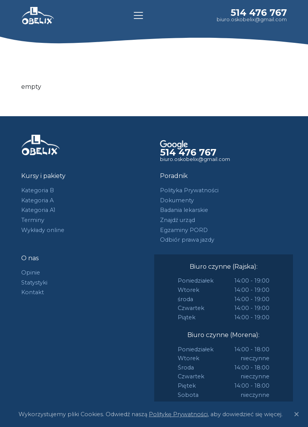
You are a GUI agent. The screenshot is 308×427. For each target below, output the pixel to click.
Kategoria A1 (38, 210)
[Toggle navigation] (138, 15)
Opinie (30, 272)
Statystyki (34, 282)
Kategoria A (37, 200)
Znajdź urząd (177, 220)
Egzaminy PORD (184, 230)
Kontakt (32, 292)
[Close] (296, 414)
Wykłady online (42, 230)
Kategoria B (37, 190)
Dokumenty (177, 200)
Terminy (32, 220)
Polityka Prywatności (189, 190)
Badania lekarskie (184, 210)
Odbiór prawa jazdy (187, 239)
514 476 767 (259, 12)
